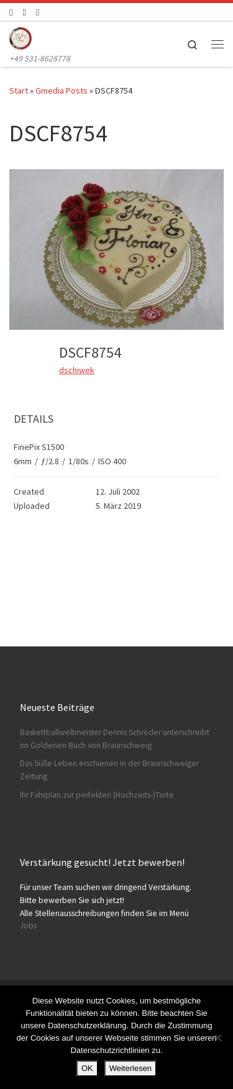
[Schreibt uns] (37, 12)
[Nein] (217, 1037)
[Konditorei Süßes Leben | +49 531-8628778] (20, 36)
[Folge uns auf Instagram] (23, 12)
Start (18, 90)
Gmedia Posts (61, 90)
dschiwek (76, 370)
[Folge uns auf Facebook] (10, 12)
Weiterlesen (130, 1068)
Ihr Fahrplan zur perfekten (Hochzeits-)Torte (97, 795)
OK (87, 1068)
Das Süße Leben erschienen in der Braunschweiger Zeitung (109, 770)
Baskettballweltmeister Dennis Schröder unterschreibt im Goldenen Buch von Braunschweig (114, 739)
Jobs (28, 925)
